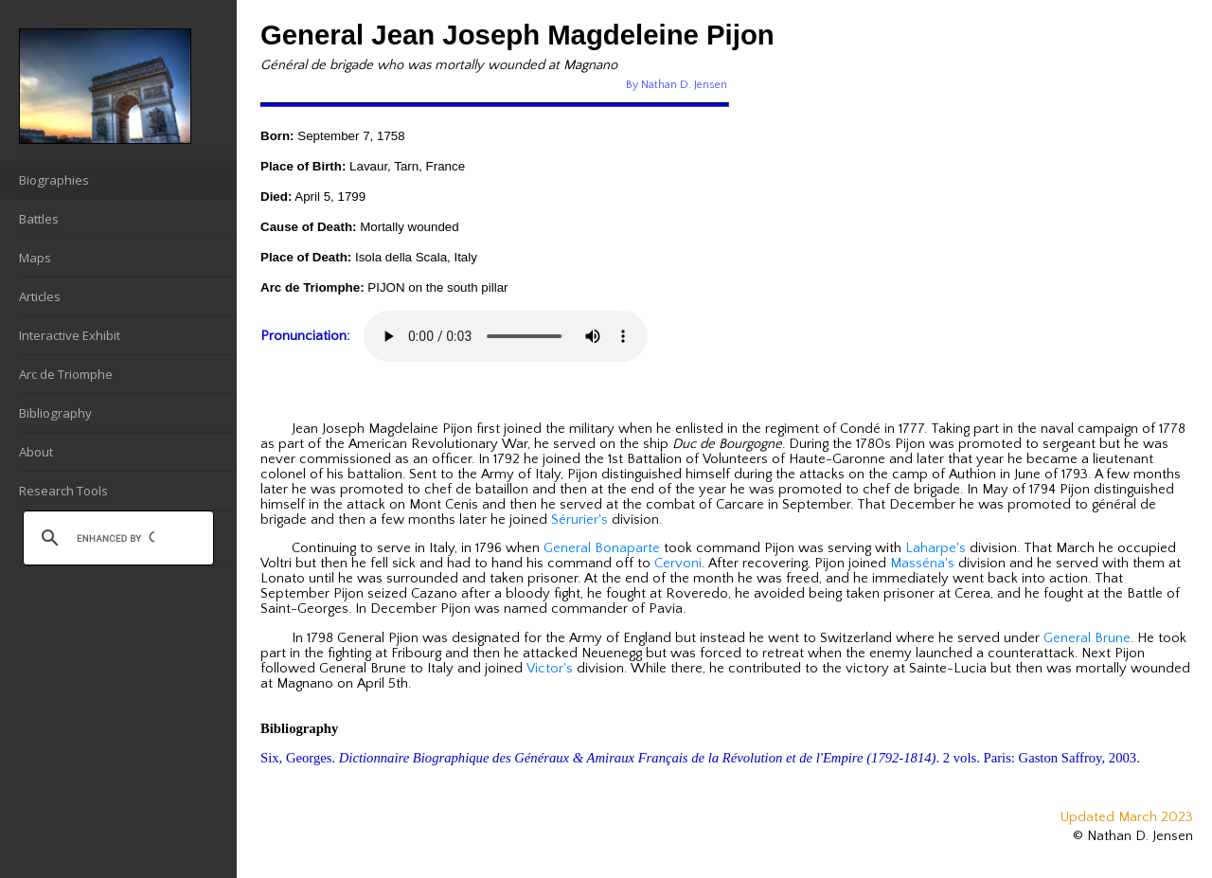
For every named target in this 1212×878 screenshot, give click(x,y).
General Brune (1087, 638)
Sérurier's (579, 520)
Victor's (549, 668)
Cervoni (678, 563)
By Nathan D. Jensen (676, 85)
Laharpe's (935, 548)
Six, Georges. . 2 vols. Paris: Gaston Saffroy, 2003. (700, 757)
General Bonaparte (602, 548)
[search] (115, 538)
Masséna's (922, 563)
